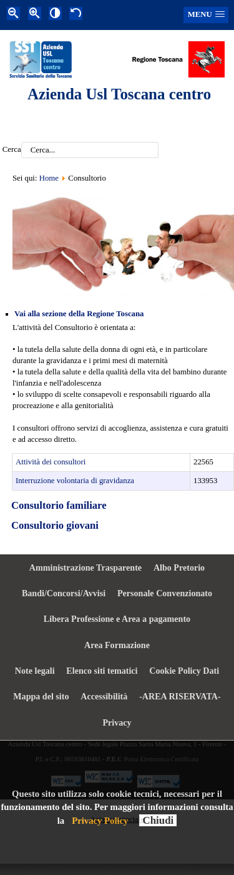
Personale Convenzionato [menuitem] (164, 593)
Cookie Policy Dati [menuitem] (184, 671)
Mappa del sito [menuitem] (41, 696)
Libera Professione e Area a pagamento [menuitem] (117, 619)
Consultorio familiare (59, 505)
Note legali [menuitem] (35, 671)
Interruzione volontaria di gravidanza (75, 480)
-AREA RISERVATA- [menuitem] (180, 696)
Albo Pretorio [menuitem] (179, 567)
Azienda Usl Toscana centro (119, 94)
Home (49, 178)
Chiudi (157, 820)
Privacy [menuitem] (116, 723)
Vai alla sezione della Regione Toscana (79, 313)
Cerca (11, 150)
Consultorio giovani (55, 525)
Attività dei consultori (50, 462)
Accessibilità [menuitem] (103, 696)
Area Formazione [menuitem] (117, 645)
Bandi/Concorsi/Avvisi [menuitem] (63, 593)
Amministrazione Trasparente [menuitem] (85, 567)
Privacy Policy (100, 821)
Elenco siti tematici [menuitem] (101, 671)
